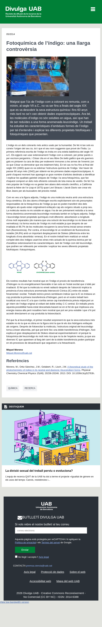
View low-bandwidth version (14, 602)
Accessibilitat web (40, 581)
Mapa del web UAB (68, 581)
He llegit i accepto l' (32, 557)
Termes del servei (50, 542)
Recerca (30, 388)
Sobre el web (78, 571)
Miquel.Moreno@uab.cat (19, 353)
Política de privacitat (25, 542)
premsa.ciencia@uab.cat (39, 565)
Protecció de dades (52, 571)
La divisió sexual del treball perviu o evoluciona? (39, 470)
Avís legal (44, 557)
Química (12, 388)
